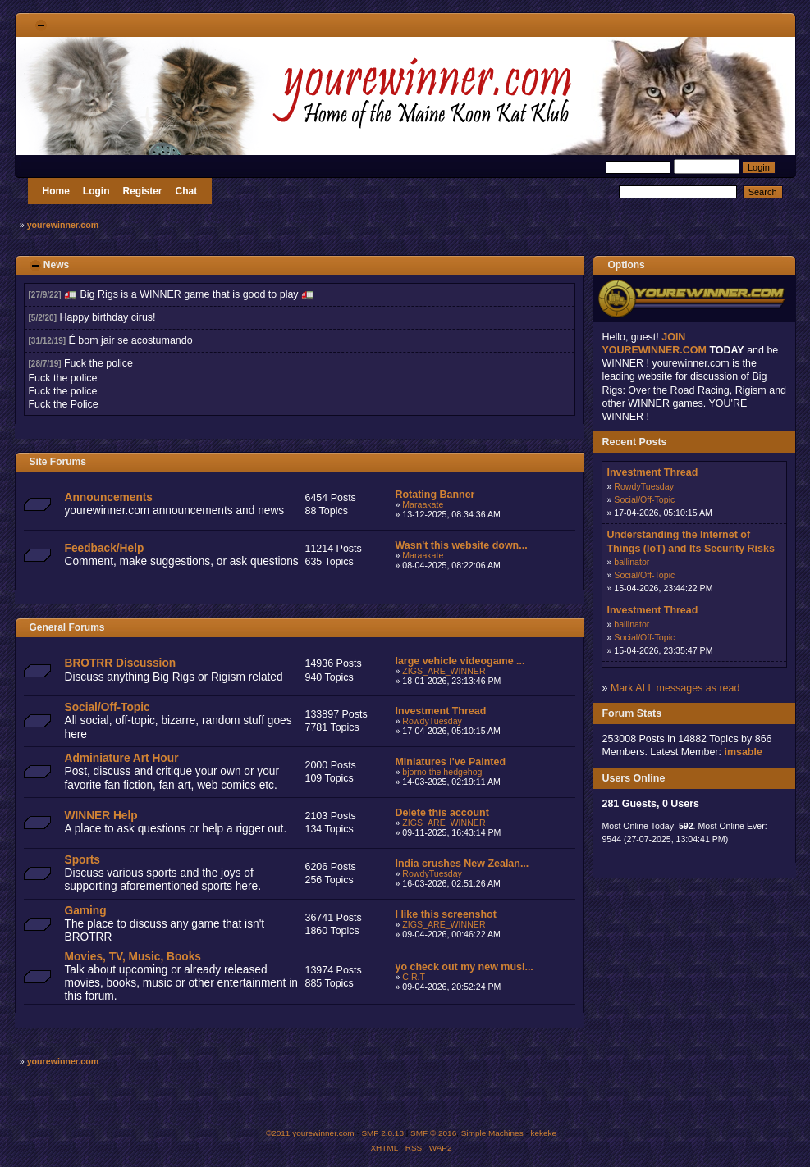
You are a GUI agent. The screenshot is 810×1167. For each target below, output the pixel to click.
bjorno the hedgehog (442, 772)
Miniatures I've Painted (450, 762)
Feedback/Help (104, 548)
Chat (187, 191)
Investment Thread (440, 711)
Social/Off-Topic (107, 707)
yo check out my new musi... (464, 967)
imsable (743, 752)
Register (142, 191)
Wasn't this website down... (461, 545)
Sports (82, 860)
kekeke (544, 1132)
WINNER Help (101, 815)
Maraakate (422, 504)
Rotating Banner (434, 494)
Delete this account (441, 812)
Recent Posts (634, 442)
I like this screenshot (445, 914)
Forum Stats (631, 713)
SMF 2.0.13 (382, 1132)
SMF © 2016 (433, 1132)
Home (56, 191)
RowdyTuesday (432, 721)
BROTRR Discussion (120, 663)
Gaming (86, 911)
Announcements (109, 497)
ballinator (631, 562)
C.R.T (413, 977)
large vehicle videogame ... (459, 661)
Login (96, 191)
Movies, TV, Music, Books (133, 956)
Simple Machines (492, 1132)
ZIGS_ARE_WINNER (443, 671)
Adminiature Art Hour (122, 758)
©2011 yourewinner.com (310, 1132)
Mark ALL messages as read (675, 688)
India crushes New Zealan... (462, 863)
